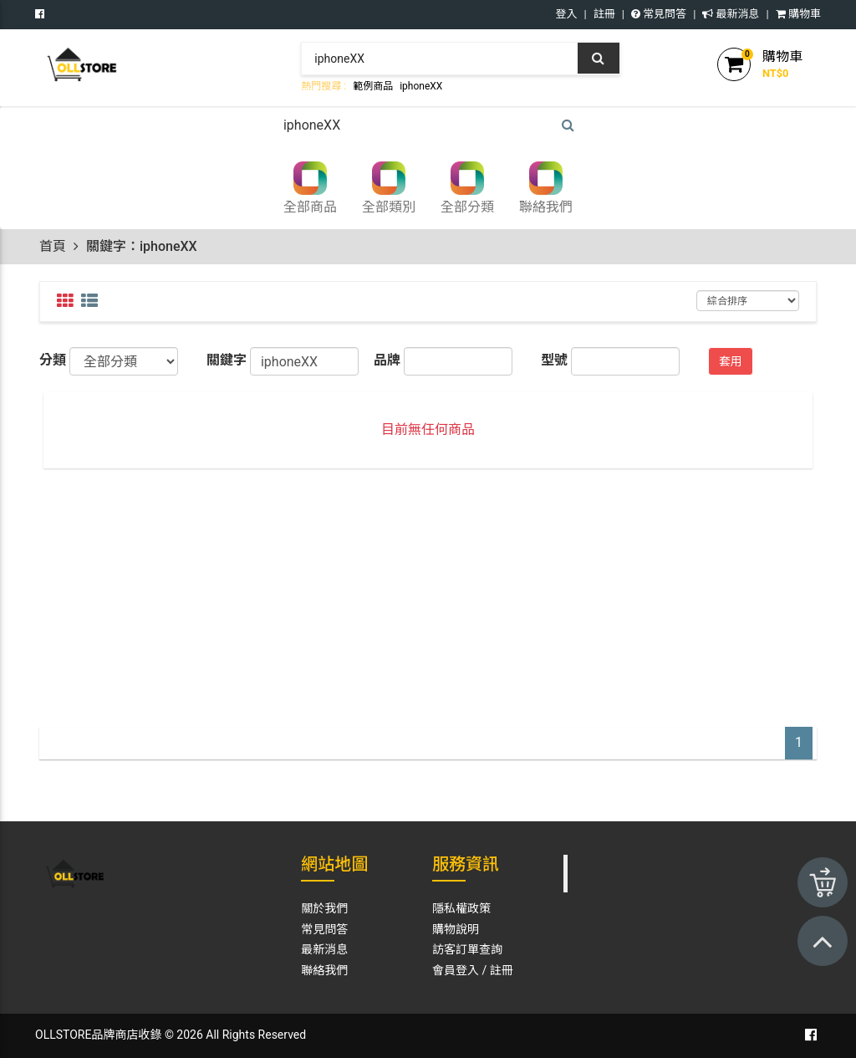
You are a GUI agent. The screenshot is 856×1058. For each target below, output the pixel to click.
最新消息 (730, 14)
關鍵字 (226, 360)
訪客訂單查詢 (467, 949)
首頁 (52, 246)
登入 (567, 14)
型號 (554, 360)
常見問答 (658, 14)
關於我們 (324, 908)
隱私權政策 (461, 908)
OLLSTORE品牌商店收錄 (98, 1034)
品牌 (387, 360)
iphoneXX (421, 86)
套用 (730, 361)
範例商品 (373, 86)
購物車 (798, 14)
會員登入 (455, 970)
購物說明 (455, 929)
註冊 (604, 14)
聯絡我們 (324, 970)
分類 (52, 360)
